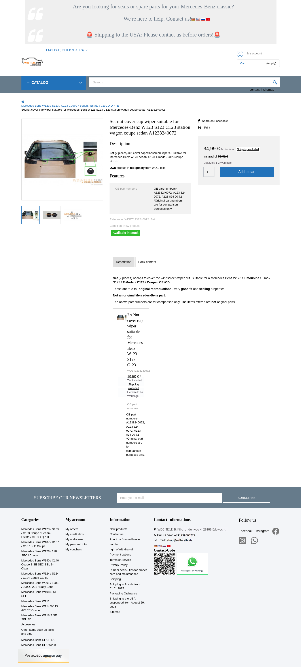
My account (75, 519)
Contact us (116, 534)
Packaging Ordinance (123, 593)
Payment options (120, 554)
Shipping (115, 579)
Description (123, 262)
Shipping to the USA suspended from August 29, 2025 (127, 602)
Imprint (114, 544)
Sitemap (115, 611)
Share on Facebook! (215, 121)
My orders (72, 529)
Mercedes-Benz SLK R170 (38, 640)
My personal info (76, 544)
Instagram (262, 531)
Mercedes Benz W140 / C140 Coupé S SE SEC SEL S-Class (40, 564)
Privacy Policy (119, 565)
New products (118, 529)
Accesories (28, 624)
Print (207, 127)
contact (254, 89)
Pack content (147, 262)
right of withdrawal (121, 549)
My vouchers (74, 549)
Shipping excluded (248, 149)
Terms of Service (120, 559)
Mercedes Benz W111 (35, 601)
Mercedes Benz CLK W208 (38, 645)
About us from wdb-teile (125, 539)
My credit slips (75, 534)
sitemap (268, 89)
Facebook (245, 531)
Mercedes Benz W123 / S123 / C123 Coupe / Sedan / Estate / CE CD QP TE (40, 533)
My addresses (74, 539)
